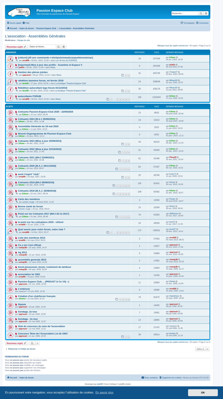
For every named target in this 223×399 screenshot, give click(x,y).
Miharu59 (173, 80)
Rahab (172, 281)
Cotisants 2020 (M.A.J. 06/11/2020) (37, 166)
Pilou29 (172, 157)
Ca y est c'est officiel (29, 245)
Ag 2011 (22, 252)
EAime (172, 57)
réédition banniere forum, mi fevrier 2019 (40, 80)
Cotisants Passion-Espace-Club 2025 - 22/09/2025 (45, 111)
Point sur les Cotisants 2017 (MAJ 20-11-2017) (43, 213)
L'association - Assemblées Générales (35, 36)
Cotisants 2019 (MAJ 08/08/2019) (36, 182)
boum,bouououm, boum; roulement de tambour (44, 267)
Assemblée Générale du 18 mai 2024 (38, 126)
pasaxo (172, 333)
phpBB (99, 384)
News (52, 67)
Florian (172, 199)
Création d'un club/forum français (37, 296)
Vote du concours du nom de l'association (41, 326)
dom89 (25, 83)
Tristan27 (173, 72)
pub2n (21, 67)
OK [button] (203, 392)
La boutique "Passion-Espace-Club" (70, 83)
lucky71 (172, 174)
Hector (172, 182)
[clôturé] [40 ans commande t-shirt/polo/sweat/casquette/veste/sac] (55, 57)
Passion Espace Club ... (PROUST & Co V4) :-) (43, 281)
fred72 (172, 222)
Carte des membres (29, 199)
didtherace (173, 213)
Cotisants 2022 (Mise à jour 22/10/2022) (39, 149)
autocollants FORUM (29, 96)
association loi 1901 (29, 274)
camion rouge (28, 202)
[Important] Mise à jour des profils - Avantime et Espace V (50, 65)
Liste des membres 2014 (31, 237)
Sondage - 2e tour (28, 319)
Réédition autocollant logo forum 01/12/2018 (42, 88)
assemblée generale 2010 (32, 259)
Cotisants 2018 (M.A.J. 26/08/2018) (37, 190)
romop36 (23, 247)
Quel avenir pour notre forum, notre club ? (41, 229)
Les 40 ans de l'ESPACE (66, 60)
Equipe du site (23, 40)
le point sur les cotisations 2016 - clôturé (40, 222)
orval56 (25, 60)
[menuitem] (25, 23)
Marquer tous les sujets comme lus (173, 46)
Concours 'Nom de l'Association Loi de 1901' (43, 333)
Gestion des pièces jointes (33, 72)
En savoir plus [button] (104, 392)
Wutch (172, 206)
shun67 (172, 229)
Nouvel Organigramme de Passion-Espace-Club (44, 133)
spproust (26, 75)
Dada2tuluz (174, 296)
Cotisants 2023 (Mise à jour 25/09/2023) (39, 141)
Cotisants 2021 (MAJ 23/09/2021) (36, 157)
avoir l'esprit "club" (29, 174)
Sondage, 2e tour (27, 311)
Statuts (22, 304)
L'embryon (24, 289)
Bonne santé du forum (30, 206)
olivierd (22, 299)
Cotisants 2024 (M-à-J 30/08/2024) (36, 119)
